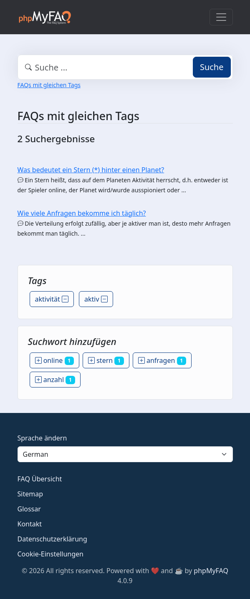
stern (106, 360)
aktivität (51, 299)
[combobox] (125, 67)
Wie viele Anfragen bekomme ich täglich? (82, 213)
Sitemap (30, 493)
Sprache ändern (42, 438)
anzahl (55, 379)
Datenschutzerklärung (52, 539)
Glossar (29, 508)
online (54, 360)
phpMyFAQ (211, 570)
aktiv (96, 299)
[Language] (125, 454)
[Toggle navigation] (221, 17)
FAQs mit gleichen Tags (49, 85)
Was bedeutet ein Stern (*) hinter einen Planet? (91, 169)
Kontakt (30, 524)
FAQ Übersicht (40, 478)
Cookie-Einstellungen (50, 554)
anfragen (162, 360)
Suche (212, 67)
